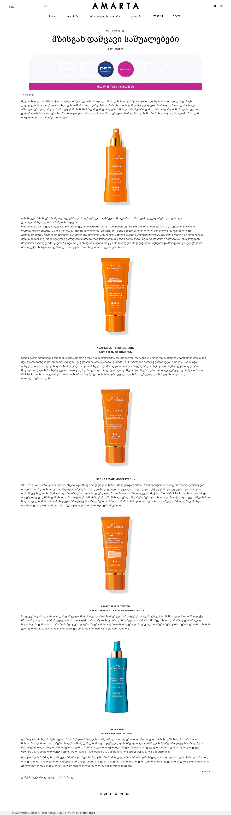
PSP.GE (206, 771)
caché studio (89, 812)
